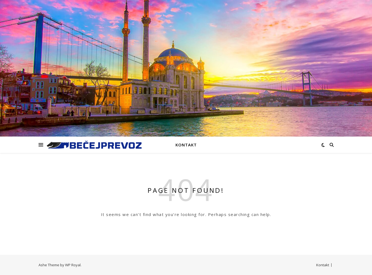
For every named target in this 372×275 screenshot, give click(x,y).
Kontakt (186, 144)
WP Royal (73, 264)
